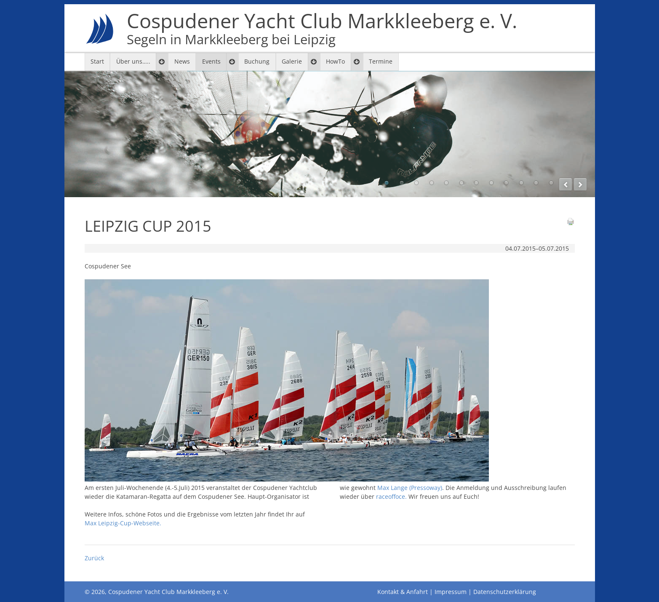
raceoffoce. (391, 496)
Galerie (292, 61)
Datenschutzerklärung (504, 592)
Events (211, 61)
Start (97, 61)
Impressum (451, 592)
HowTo (335, 61)
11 (536, 183)
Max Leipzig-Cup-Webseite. (123, 523)
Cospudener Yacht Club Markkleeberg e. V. (322, 29)
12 (551, 183)
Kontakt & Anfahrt (402, 592)
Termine (380, 61)
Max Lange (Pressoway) (409, 488)
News (182, 61)
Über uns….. (133, 61)
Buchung (256, 61)
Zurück (94, 558)
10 (521, 183)
